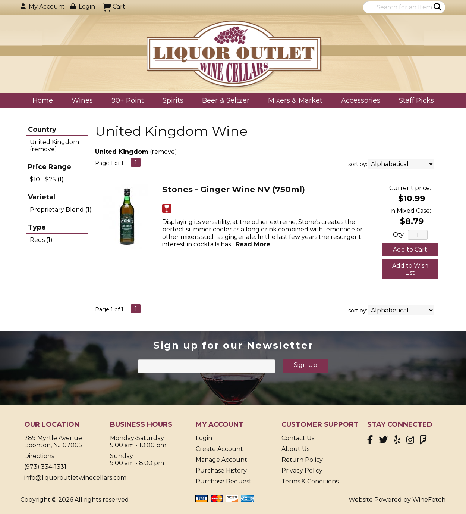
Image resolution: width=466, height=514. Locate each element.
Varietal (41, 197)
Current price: (410, 187)
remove (163, 151)
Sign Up (305, 364)
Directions (39, 456)
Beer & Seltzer (223, 101)
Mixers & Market (293, 101)
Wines (79, 101)
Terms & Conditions (310, 481)
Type (37, 227)
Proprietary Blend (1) (61, 209)
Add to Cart (410, 249)
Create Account (219, 448)
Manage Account (221, 459)
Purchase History (221, 470)
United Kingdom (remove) (54, 145)
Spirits (170, 101)
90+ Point (127, 100)
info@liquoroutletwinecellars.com (75, 477)
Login (82, 6)
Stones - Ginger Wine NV (233, 189)
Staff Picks (416, 100)
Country (42, 129)
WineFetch (428, 499)
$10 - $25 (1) (47, 179)
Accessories (358, 101)
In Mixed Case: (410, 210)
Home (42, 100)
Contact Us (297, 438)
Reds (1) (41, 239)
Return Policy (302, 459)
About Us (295, 448)
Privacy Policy (301, 470)
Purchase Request (224, 481)
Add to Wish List (410, 269)
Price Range (49, 167)
